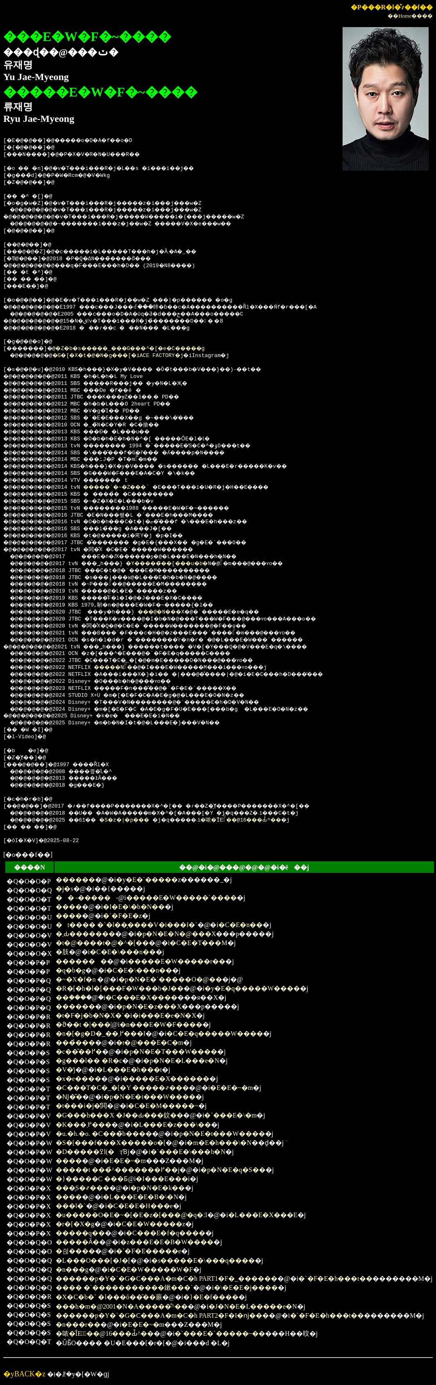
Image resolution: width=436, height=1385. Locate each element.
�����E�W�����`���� (181, 897)
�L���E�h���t (129, 1069)
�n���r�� (78, 1324)
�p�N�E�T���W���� (170, 1051)
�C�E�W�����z (150, 1223)
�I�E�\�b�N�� (134, 906)
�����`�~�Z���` (128, 487)
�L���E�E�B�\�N (140, 1196)
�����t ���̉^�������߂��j (117, 1169)
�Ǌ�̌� (69, 1096)
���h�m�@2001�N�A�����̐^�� (122, 1306)
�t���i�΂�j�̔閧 (81, 1105)
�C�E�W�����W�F (151, 1269)
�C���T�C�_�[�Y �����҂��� (122, 1087)
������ (75, 879)
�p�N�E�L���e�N (181, 1060)
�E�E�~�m (231, 1087)
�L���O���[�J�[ (93, 1260)
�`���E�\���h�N (187, 1151)
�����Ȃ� (77, 1241)
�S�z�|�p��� (137, 820)
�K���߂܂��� (84, 1124)
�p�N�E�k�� (157, 1187)
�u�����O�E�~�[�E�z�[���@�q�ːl (131, 1214)
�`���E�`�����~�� (220, 1333)
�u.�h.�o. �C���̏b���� (104, 1133)
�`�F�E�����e (148, 1251)
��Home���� (410, 16)
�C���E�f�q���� (165, 1232)
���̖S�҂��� (82, 1187)
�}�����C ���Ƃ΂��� (92, 1178)
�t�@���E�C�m (149, 1042)
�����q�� (80, 1232)
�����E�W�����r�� (176, 961)
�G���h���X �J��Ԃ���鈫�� (119, 1115)
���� (69, 906)
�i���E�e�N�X (164, 1015)
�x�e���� (78, 1078)
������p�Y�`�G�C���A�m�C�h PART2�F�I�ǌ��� (162, 1315)
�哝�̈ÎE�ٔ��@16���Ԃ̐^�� (272, 820)
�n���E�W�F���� (161, 1024)
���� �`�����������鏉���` (124, 1287)
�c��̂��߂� (79, 1051)
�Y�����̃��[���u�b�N (187, 564)
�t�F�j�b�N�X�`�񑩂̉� (93, 1015)
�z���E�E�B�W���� (166, 1241)
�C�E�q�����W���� (214, 1033)
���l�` (71, 1205)
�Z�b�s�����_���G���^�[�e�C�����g (150, 349)
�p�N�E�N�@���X (176, 933)
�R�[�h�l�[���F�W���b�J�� (120, 988)
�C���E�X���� (141, 997)
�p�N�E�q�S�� (232, 1169)
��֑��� (71, 997)
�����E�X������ (165, 1078)
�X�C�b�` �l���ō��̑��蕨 (109, 1296)
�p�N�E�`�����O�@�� (170, 979)
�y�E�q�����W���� (252, 988)
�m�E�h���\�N (218, 1142)
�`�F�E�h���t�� (335, 1278)
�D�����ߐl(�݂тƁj (92, 1151)
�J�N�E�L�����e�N (253, 1306)
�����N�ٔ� (124, 667)
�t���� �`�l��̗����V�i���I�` (127, 924)
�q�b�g (70, 970)
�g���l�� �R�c (89, 1060)
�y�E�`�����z (148, 879)
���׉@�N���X (177, 612)
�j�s (64, 888)
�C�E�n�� (240, 924)
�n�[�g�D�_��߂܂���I (100, 1033)
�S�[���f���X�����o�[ (111, 1142)
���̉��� (75, 1042)
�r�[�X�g (75, 1223)
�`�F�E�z (122, 915)
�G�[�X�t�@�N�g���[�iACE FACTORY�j (130, 355)
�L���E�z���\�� (172, 1124)
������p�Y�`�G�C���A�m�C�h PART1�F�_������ (166, 1278)
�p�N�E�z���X (149, 1006)
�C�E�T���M (198, 942)
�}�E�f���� (210, 1296)
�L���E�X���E (262, 1214)
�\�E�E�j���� (246, 1287)
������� (81, 961)
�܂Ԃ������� (85, 933)
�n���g (72, 1269)
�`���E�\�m (230, 1115)
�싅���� (75, 1251)
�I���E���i (163, 1178)
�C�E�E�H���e (140, 1205)
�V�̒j (65, 1069)
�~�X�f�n (76, 979)
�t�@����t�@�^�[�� (102, 942)
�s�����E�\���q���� (202, 1260)
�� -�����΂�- (87, 897)
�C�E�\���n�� (123, 951)
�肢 (62, 951)
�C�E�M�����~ (163, 1105)
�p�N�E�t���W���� (149, 1096)
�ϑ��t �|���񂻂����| (84, 1024)
